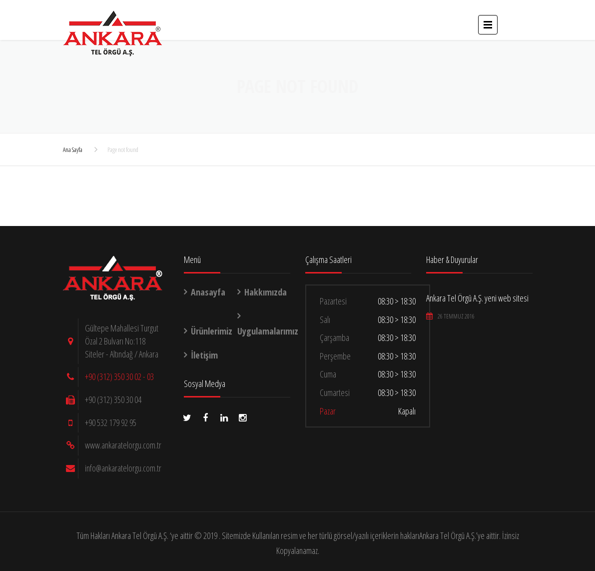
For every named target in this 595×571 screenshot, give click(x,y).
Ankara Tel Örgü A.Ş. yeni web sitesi (477, 298)
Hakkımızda (265, 292)
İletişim (204, 355)
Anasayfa (208, 292)
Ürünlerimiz (211, 331)
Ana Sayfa (72, 149)
